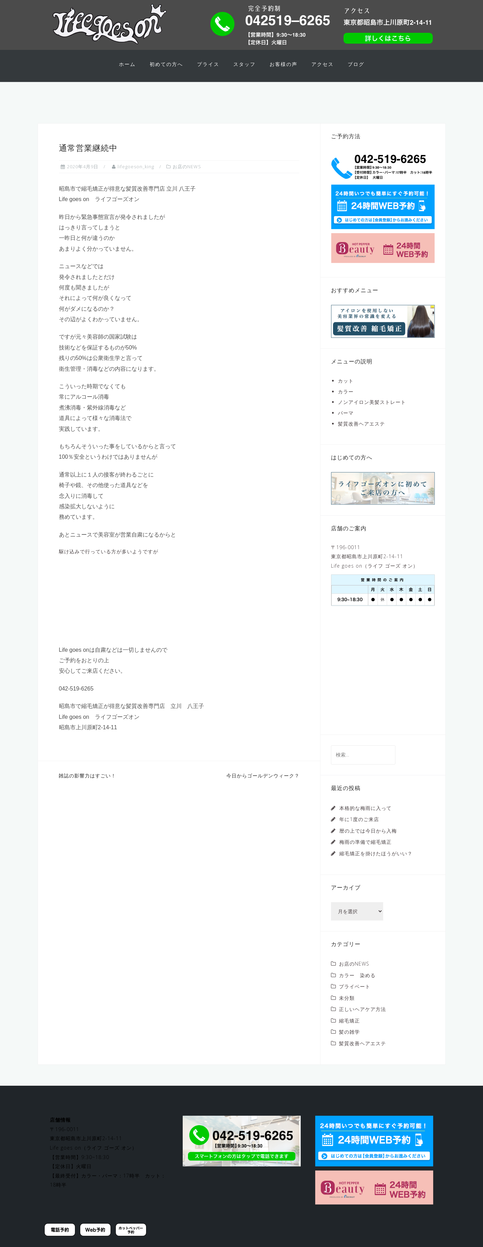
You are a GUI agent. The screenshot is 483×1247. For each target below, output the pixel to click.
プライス (208, 64)
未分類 (347, 1009)
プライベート (354, 998)
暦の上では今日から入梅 (368, 842)
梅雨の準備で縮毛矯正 (365, 854)
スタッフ (244, 64)
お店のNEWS (187, 179)
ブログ (356, 64)
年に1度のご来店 (359, 831)
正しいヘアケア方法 (362, 1021)
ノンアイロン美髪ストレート (372, 414)
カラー (346, 403)
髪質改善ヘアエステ (361, 435)
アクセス (322, 64)
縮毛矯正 (349, 1032)
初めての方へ (166, 64)
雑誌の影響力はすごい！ (87, 787)
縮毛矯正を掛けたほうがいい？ (376, 865)
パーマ (346, 425)
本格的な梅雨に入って (365, 820)
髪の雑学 (349, 1044)
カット (346, 393)
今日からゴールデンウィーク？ (263, 787)
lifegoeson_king (136, 179)
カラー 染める (357, 987)
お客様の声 (283, 64)
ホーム (127, 64)
